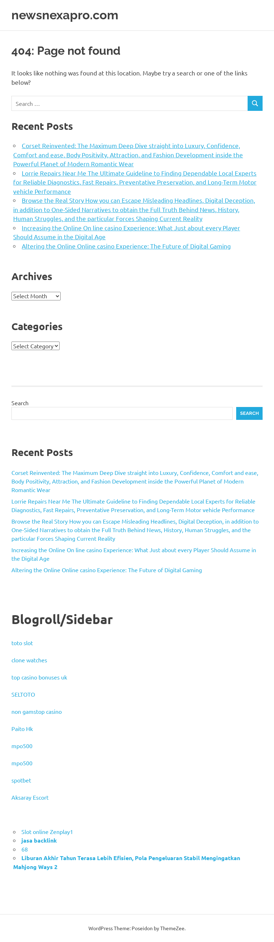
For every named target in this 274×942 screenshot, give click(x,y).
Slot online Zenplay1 (47, 831)
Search (20, 402)
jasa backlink (39, 840)
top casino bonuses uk (39, 677)
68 (24, 849)
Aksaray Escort (30, 797)
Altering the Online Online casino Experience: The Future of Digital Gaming (126, 246)
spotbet (21, 780)
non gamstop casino (36, 711)
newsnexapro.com (66, 15)
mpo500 (21, 745)
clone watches (29, 659)
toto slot (22, 642)
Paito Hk (22, 728)
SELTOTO (23, 694)
